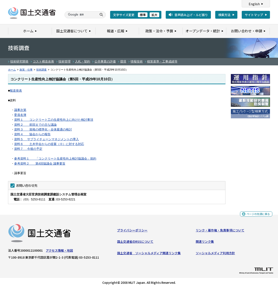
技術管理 (64, 61)
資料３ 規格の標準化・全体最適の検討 (43, 129)
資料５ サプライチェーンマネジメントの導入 (46, 139)
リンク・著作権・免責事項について (220, 231)
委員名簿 (20, 115)
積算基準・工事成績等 (162, 61)
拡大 (154, 15)
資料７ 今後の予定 (28, 148)
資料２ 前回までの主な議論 (35, 124)
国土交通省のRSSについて (135, 242)
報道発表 (16, 90)
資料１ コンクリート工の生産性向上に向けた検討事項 (53, 119)
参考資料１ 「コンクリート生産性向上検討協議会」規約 (55, 158)
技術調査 (41, 69)
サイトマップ (254, 15)
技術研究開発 (19, 61)
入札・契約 (82, 61)
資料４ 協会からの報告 (32, 134)
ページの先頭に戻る (256, 215)
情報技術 (137, 61)
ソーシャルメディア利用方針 (215, 254)
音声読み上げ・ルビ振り (191, 15)
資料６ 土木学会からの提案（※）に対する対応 (49, 144)
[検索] (80, 15)
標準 (143, 15)
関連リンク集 (205, 242)
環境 (123, 61)
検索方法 (224, 15)
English (254, 4)
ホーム (12, 69)
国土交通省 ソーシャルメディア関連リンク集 (149, 254)
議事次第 (20, 110)
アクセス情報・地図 (59, 251)
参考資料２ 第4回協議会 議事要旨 (39, 163)
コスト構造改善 (43, 61)
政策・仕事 (26, 69)
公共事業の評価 (105, 61)
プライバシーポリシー (132, 231)
